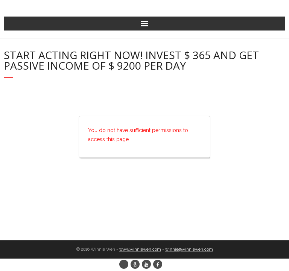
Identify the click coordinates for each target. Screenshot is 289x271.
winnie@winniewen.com (189, 249)
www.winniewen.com (140, 249)
